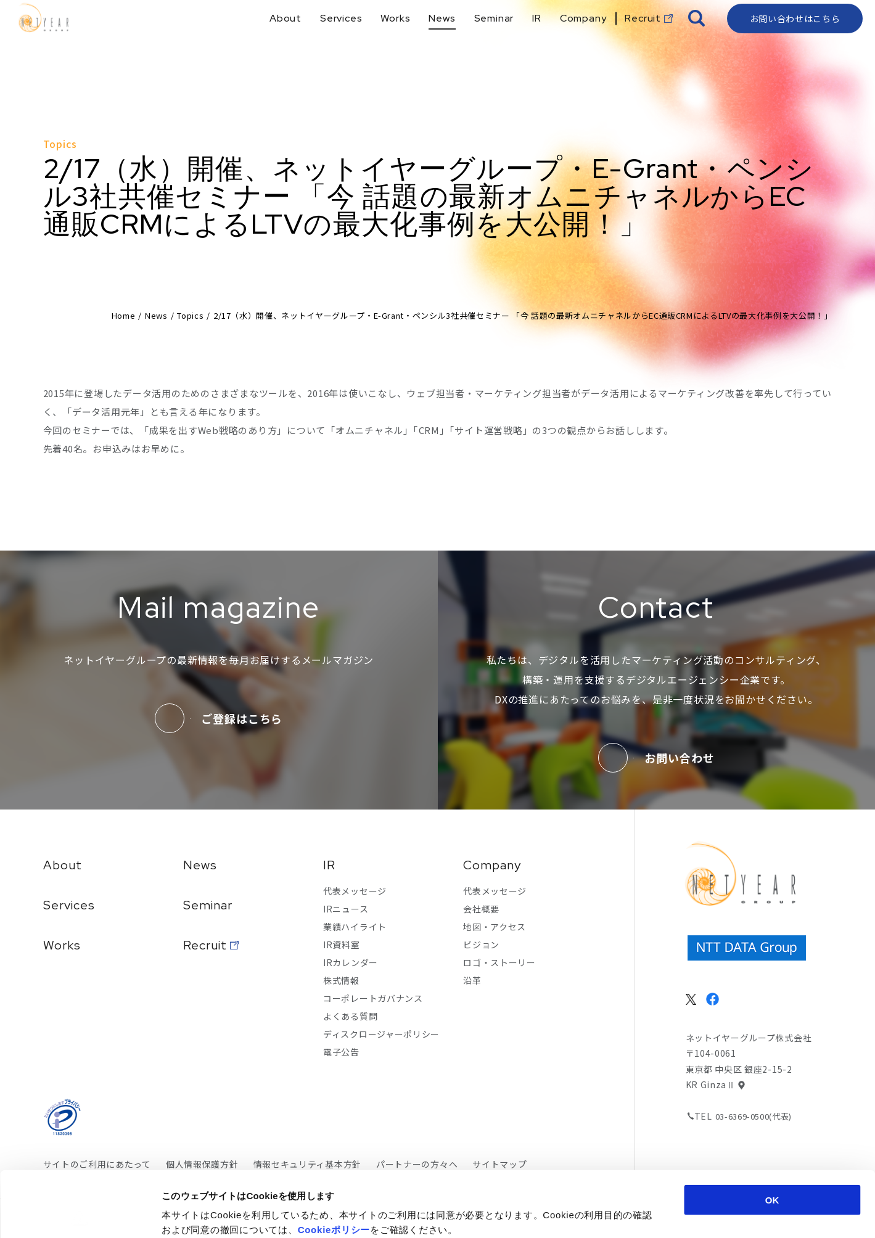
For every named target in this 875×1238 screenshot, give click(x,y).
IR (329, 865)
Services (69, 905)
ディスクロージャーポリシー (381, 1034)
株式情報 (341, 980)
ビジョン (481, 944)
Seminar (207, 905)
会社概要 (481, 909)
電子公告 (341, 1052)
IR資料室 (341, 944)
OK (772, 1134)
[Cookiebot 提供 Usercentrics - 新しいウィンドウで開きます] (80, 1214)
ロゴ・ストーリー (499, 962)
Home (124, 315)
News (156, 315)
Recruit (205, 945)
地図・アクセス (494, 926)
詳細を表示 (601, 1213)
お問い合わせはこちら (795, 40)
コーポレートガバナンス (373, 998)
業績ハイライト (355, 926)
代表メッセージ (355, 891)
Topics (190, 315)
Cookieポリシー (334, 1163)
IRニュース (345, 909)
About (62, 865)
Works (62, 945)
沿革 (472, 980)
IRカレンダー (350, 962)
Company (492, 865)
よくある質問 (350, 1016)
